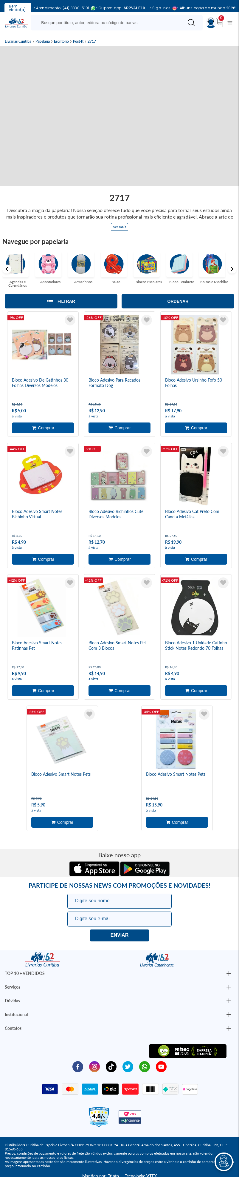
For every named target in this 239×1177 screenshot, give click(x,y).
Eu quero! (119, 934)
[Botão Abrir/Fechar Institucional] (229, 972)
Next (232, 269)
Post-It (78, 41)
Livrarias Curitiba (18, 41)
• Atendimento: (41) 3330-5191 (62, 8)
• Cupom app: (120, 8)
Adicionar (43, 427)
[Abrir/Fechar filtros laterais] (61, 301)
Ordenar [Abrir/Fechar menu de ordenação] (178, 301)
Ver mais (119, 227)
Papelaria (42, 41)
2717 (92, 41)
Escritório (61, 41)
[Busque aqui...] (108, 22)
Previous (6, 269)
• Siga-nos (161, 8)
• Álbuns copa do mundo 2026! (206, 8)
